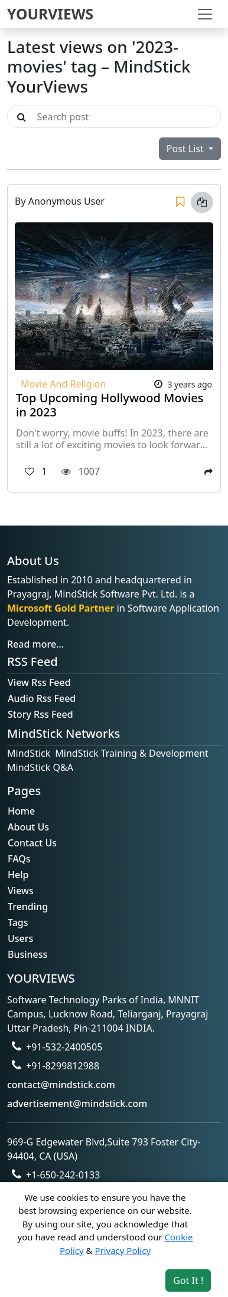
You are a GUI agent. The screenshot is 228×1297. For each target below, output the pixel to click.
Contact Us (32, 842)
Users (20, 938)
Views (21, 890)
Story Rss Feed (40, 714)
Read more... (35, 644)
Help (18, 874)
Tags (18, 922)
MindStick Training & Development (132, 753)
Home (21, 811)
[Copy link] (202, 202)
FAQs (19, 858)
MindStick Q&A (40, 767)
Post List (186, 148)
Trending (28, 906)
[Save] (180, 202)
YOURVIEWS (50, 14)
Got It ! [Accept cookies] (188, 1280)
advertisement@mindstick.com (77, 1103)
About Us (28, 826)
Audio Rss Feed (42, 698)
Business (27, 954)
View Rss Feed (39, 682)
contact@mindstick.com (61, 1084)
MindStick (28, 753)
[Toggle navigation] (205, 14)
